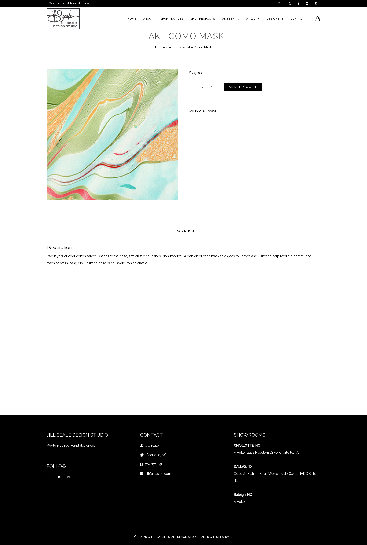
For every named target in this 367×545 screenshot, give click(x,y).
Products (175, 47)
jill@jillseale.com (158, 473)
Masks (211, 110)
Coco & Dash (244, 473)
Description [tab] (183, 231)
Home (160, 47)
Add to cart (243, 86)
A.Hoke (239, 452)
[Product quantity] (202, 87)
